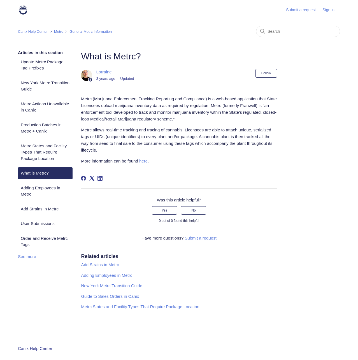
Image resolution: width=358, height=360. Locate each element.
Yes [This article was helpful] (164, 210)
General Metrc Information (90, 31)
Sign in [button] (328, 10)
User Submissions (38, 223)
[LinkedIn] (100, 178)
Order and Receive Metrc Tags (44, 241)
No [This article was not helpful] (193, 210)
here (143, 161)
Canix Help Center (33, 31)
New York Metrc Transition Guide (45, 86)
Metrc (58, 31)
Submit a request (301, 10)
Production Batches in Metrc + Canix (41, 128)
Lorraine (104, 71)
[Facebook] (83, 178)
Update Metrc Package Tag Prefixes (42, 65)
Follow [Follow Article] (266, 73)
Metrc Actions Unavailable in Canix (45, 107)
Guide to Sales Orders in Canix (110, 296)
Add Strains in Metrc (40, 208)
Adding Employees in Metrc (40, 191)
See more (27, 256)
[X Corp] (91, 178)
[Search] (298, 31)
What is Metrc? (35, 173)
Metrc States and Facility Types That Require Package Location (44, 152)
